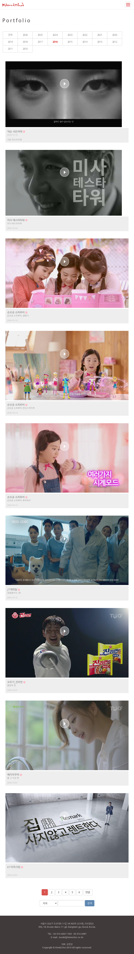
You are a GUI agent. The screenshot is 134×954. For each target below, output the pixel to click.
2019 (10, 41)
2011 (10, 48)
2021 (99, 35)
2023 (69, 35)
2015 (69, 41)
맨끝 (87, 892)
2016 (55, 41)
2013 (99, 41)
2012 (114, 41)
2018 (25, 41)
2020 (114, 35)
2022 (84, 35)
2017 (40, 41)
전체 (10, 35)
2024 (55, 35)
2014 (84, 41)
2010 (25, 48)
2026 (25, 35)
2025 (40, 35)
